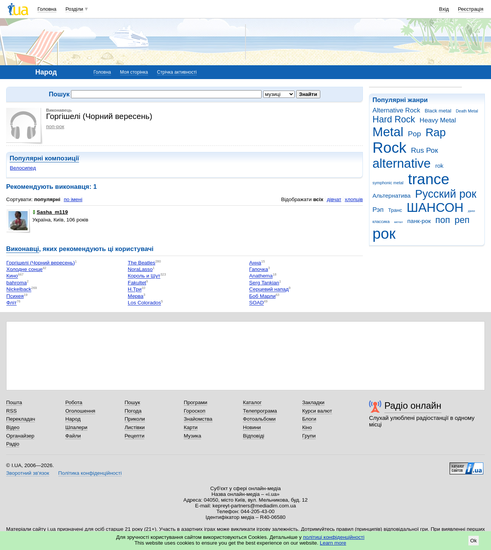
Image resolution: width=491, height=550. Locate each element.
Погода (133, 411)
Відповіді (253, 436)
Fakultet (137, 283)
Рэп (378, 209)
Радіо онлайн (413, 405)
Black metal (438, 111)
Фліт (12, 303)
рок (383, 233)
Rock (389, 147)
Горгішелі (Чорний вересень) (41, 263)
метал (398, 222)
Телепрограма (260, 411)
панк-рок (419, 221)
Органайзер (20, 436)
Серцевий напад (269, 289)
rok (439, 165)
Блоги (309, 419)
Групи (309, 436)
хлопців (354, 199)
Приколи (135, 419)
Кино (12, 276)
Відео (13, 427)
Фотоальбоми (259, 419)
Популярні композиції (44, 158)
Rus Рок (424, 150)
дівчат (334, 199)
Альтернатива (391, 195)
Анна (255, 263)
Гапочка (258, 269)
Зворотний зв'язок (27, 473)
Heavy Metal (438, 120)
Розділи (74, 9)
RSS (11, 411)
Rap (435, 132)
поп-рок (55, 126)
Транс (395, 210)
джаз (471, 211)
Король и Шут (144, 276)
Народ (73, 419)
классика (381, 221)
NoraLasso (140, 269)
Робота (73, 402)
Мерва (135, 296)
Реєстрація (470, 9)
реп (462, 220)
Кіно (307, 427)
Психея (15, 296)
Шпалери (76, 427)
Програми (195, 402)
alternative (401, 163)
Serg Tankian (264, 283)
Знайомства (198, 419)
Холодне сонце (25, 269)
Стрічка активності (176, 72)
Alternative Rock (396, 110)
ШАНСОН (435, 207)
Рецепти (135, 436)
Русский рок (445, 194)
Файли (73, 436)
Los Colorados (144, 303)
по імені (73, 199)
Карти (191, 427)
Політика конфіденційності (90, 473)
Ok (473, 540)
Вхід (444, 9)
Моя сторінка (134, 72)
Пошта (14, 402)
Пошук (132, 402)
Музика (192, 436)
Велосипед (23, 168)
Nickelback (19, 289)
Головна (47, 9)
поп (442, 220)
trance (428, 179)
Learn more (333, 543)
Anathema (261, 276)
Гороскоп (194, 411)
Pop (414, 134)
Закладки (313, 402)
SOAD (256, 303)
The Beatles (141, 263)
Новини (252, 427)
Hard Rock (393, 119)
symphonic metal (388, 182)
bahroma (17, 283)
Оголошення (80, 411)
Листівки (135, 427)
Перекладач (20, 419)
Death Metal (467, 111)
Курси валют (317, 411)
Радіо (12, 444)
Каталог (252, 402)
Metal (388, 132)
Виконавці (22, 249)
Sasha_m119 (50, 212)
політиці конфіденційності (333, 537)
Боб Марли (262, 296)
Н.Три (135, 289)
